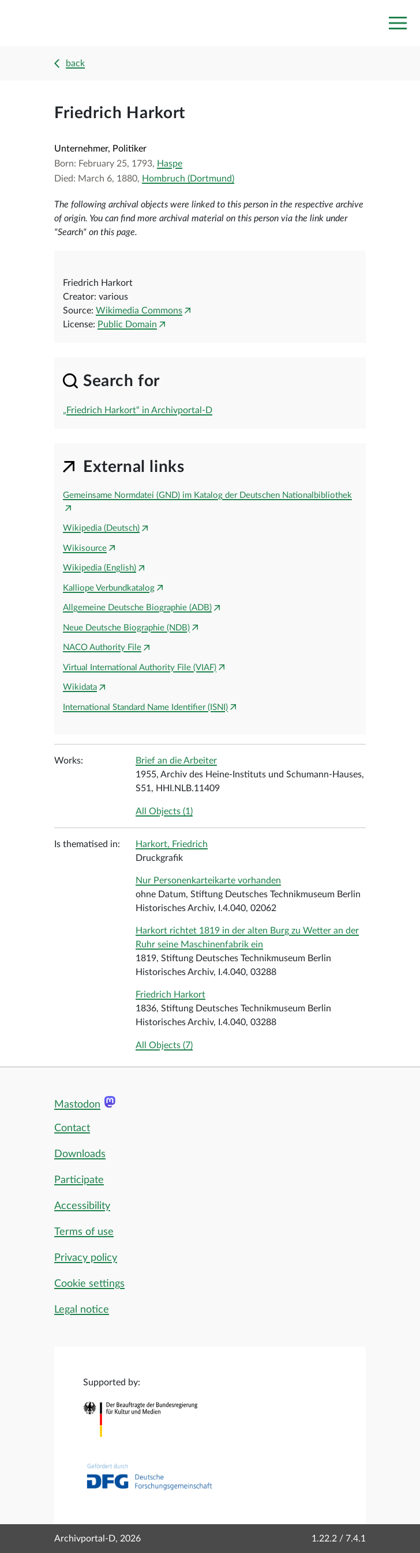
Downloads (80, 1154)
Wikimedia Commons (139, 310)
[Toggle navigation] (397, 23)
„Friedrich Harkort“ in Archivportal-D (137, 410)
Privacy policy (85, 1258)
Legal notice (81, 1310)
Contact (72, 1128)
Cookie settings (89, 1284)
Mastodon (77, 1104)
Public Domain (127, 324)
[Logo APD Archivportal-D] (61, 23)
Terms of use (84, 1232)
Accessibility (82, 1206)
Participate (79, 1180)
